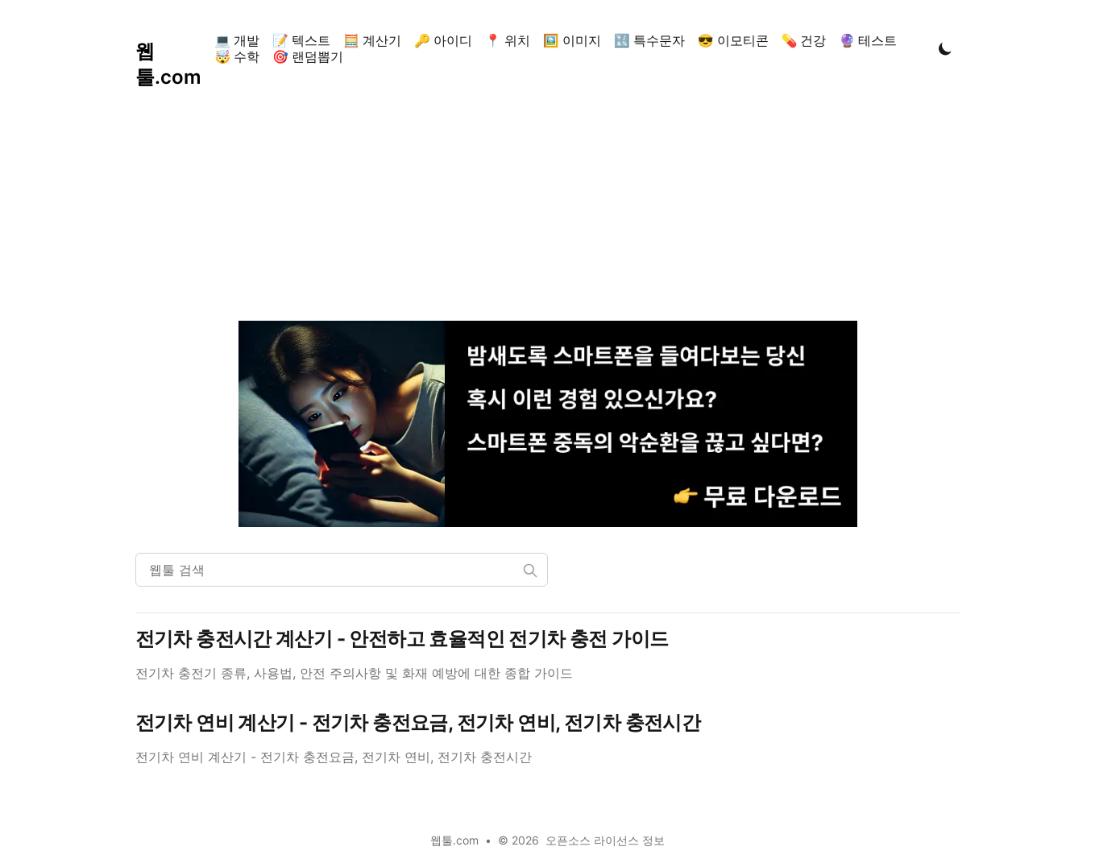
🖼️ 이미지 (572, 40)
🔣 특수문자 (649, 40)
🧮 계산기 (372, 40)
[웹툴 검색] (341, 570)
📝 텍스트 (301, 40)
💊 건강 (804, 40)
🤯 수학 (236, 56)
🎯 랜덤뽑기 (307, 56)
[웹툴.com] (172, 48)
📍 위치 (507, 40)
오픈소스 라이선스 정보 (605, 840)
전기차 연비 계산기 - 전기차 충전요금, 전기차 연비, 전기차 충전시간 (418, 722)
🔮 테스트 (868, 40)
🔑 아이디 (443, 40)
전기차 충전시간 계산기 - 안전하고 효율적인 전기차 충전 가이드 (402, 638)
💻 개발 (236, 40)
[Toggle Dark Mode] (945, 48)
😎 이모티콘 (733, 40)
